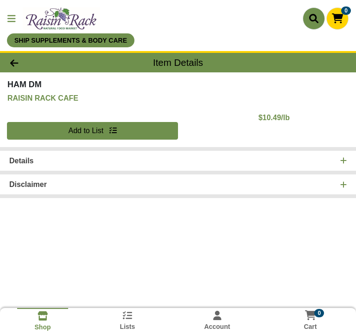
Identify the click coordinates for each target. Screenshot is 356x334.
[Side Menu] (11, 18)
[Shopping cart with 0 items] (337, 18)
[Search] (313, 19)
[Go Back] (50, 63)
